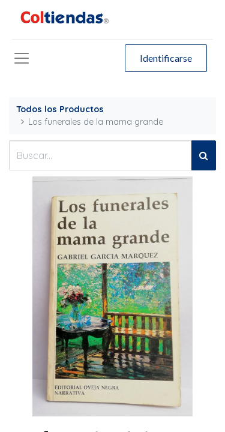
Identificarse (166, 58)
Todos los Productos (60, 109)
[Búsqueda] (203, 155)
